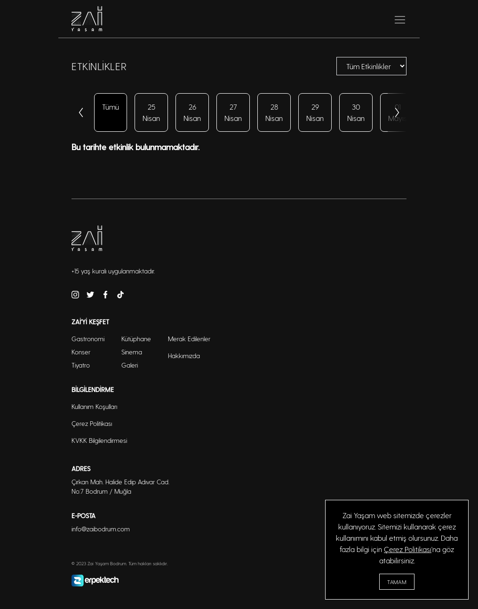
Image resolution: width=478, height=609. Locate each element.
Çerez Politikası (407, 549)
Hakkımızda (184, 356)
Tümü (110, 106)
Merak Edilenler (189, 339)
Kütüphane (136, 339)
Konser (81, 352)
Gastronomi (88, 339)
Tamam (396, 581)
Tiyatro (81, 365)
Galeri (129, 365)
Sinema (131, 352)
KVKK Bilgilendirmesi (99, 440)
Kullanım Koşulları (94, 406)
